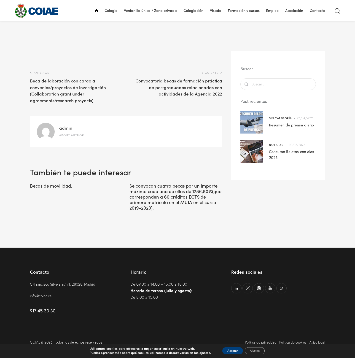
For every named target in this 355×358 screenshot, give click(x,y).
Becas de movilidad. (55, 186)
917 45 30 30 (42, 316)
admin (65, 128)
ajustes (200, 353)
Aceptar (230, 351)
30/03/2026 (297, 145)
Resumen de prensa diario (291, 125)
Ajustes (257, 351)
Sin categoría (280, 118)
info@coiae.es (41, 301)
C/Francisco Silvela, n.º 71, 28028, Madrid (65, 289)
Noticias (276, 144)
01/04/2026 (305, 118)
